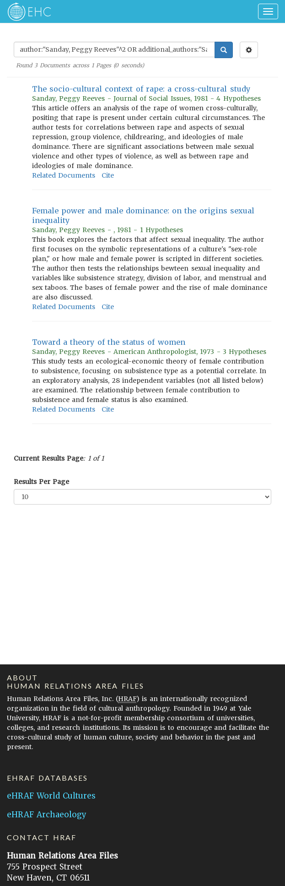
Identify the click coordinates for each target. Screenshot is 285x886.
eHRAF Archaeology (46, 815)
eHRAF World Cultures (51, 796)
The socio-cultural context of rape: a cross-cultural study (141, 88)
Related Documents (63, 175)
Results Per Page (41, 482)
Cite (108, 175)
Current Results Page (48, 458)
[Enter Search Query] (114, 49)
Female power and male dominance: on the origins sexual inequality (143, 215)
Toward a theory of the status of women (108, 342)
